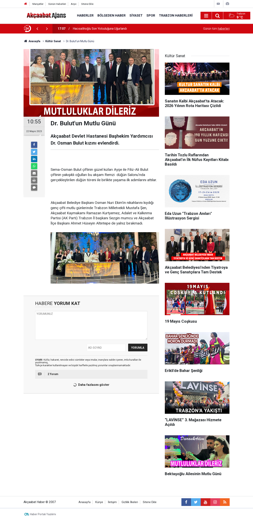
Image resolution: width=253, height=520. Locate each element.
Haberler (85, 15)
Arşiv (73, 4)
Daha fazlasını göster (90, 384)
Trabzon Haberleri (176, 15)
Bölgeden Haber (111, 15)
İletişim (112, 502)
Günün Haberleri (57, 4)
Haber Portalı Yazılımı (43, 514)
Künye (99, 502)
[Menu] (206, 15)
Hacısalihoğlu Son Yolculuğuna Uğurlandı (100, 28)
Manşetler (37, 4)
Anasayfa (85, 502)
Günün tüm (216, 28)
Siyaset (136, 15)
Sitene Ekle (87, 4)
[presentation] (37, 28)
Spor (150, 15)
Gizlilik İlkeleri (130, 502)
